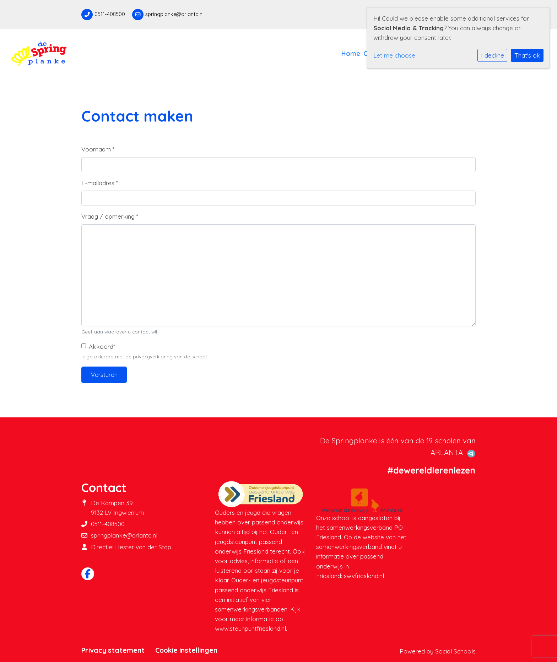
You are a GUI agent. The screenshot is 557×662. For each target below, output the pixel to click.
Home (350, 53)
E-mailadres (99, 183)
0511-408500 (109, 14)
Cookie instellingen (186, 650)
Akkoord (102, 346)
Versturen (104, 374)
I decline (492, 55)
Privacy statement (113, 650)
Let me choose (394, 55)
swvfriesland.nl (364, 576)
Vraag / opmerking (109, 216)
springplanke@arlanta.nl (174, 14)
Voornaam (97, 149)
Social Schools (455, 651)
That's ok (527, 55)
